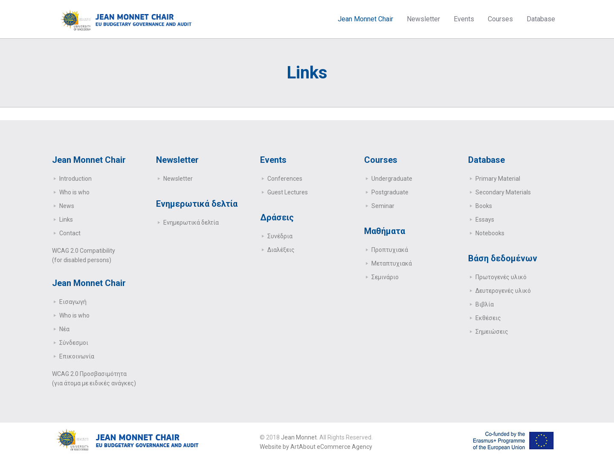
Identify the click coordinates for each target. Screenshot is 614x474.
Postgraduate (389, 192)
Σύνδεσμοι (73, 342)
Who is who (74, 192)
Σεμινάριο (385, 277)
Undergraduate (391, 178)
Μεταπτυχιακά (391, 263)
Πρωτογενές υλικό (501, 277)
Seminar (382, 205)
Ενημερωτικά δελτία (191, 222)
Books (483, 205)
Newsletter (178, 178)
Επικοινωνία (76, 356)
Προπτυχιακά (389, 249)
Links (66, 219)
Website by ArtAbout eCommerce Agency (316, 446)
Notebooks (489, 233)
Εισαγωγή (73, 301)
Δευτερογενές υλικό (503, 290)
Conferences (284, 178)
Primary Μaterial (497, 178)
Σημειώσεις (491, 331)
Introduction (75, 178)
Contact (70, 233)
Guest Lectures (287, 192)
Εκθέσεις (488, 318)
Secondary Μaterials (503, 192)
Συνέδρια (280, 236)
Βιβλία (484, 304)
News (66, 205)
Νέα (64, 329)
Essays (484, 219)
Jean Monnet (299, 437)
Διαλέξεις (281, 249)
